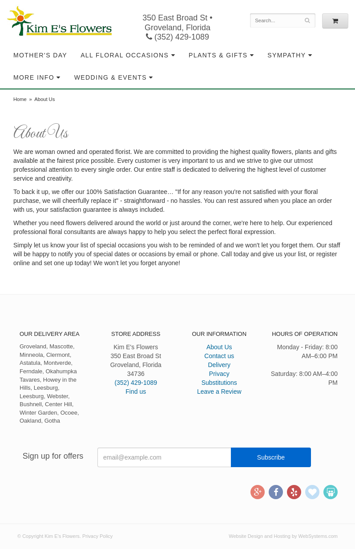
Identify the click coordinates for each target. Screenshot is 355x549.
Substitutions (219, 382)
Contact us (219, 355)
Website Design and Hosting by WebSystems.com (283, 536)
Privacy (219, 373)
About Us (219, 347)
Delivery (219, 364)
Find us (135, 391)
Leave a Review (219, 391)
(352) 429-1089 (177, 36)
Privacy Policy (97, 536)
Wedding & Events (110, 77)
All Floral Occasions (125, 55)
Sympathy (286, 55)
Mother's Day (40, 55)
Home (20, 99)
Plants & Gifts (218, 55)
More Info (33, 77)
